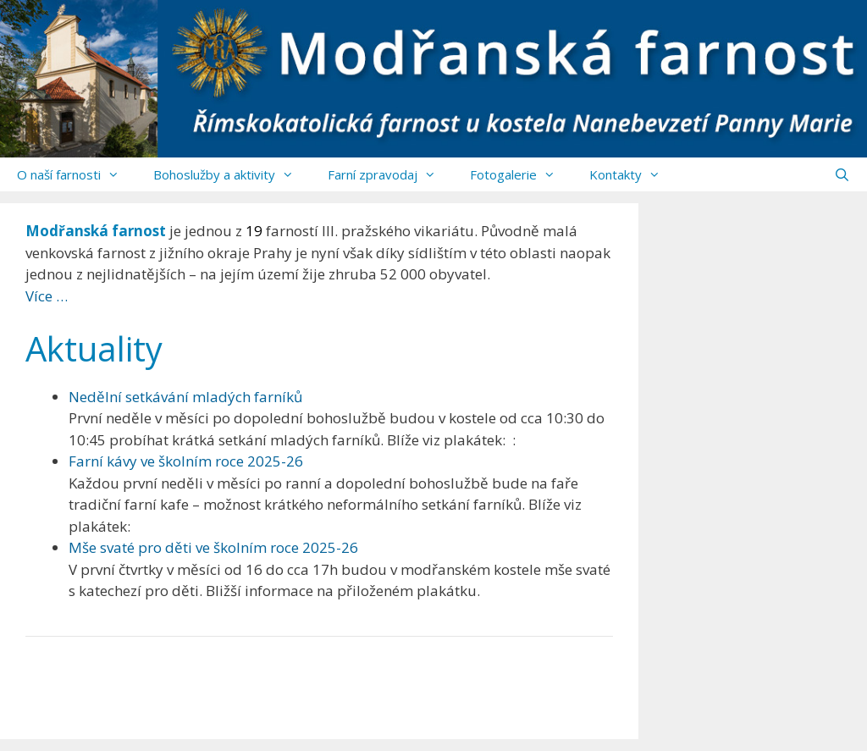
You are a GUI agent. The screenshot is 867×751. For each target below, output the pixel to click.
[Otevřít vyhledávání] (842, 174)
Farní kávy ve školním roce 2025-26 (186, 461)
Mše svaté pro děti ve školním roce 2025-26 (213, 547)
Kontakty (633, 174)
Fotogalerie (521, 174)
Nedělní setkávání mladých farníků (185, 396)
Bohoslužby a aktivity (232, 174)
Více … (46, 296)
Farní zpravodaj (390, 174)
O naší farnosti (76, 174)
